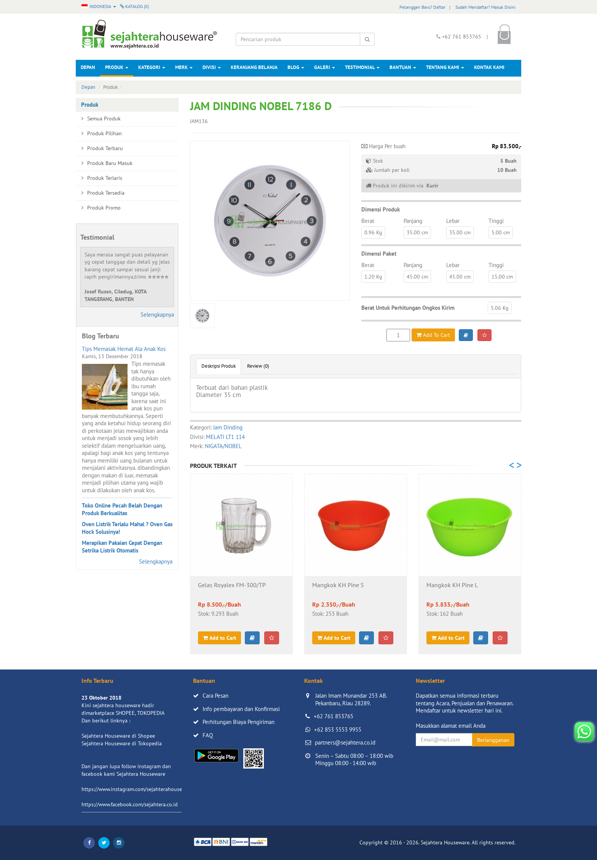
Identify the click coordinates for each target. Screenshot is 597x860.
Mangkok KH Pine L (452, 585)
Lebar (453, 220)
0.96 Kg (373, 232)
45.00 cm (417, 276)
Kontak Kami (489, 67)
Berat (367, 220)
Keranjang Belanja (254, 67)
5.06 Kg (500, 307)
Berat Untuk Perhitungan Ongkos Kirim (408, 307)
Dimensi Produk (380, 209)
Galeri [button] (324, 67)
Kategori (151, 67)
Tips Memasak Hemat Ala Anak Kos (124, 348)
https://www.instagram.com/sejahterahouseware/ (138, 789)
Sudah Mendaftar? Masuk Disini (485, 7)
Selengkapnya (157, 314)
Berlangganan (493, 740)
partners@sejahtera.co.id (345, 742)
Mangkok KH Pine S (338, 585)
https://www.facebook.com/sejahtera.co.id (129, 804)
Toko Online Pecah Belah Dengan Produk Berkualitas (122, 509)
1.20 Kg (373, 276)
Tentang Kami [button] (445, 67)
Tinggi (496, 220)
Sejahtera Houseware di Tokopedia (121, 743)
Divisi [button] (212, 67)
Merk (184, 67)
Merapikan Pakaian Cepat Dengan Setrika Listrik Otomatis (122, 546)
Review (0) (258, 366)
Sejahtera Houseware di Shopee (118, 735)
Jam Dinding (228, 427)
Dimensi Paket (378, 253)
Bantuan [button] (402, 67)
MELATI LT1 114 (225, 436)
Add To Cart (433, 335)
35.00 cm (417, 232)
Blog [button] (295, 67)
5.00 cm (501, 232)
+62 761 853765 (333, 716)
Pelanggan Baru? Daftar (422, 7)
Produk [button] (116, 67)
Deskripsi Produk (218, 366)
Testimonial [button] (362, 67)
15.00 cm (502, 276)
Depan (88, 67)
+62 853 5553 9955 (337, 729)
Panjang (413, 220)
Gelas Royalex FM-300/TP (232, 585)
